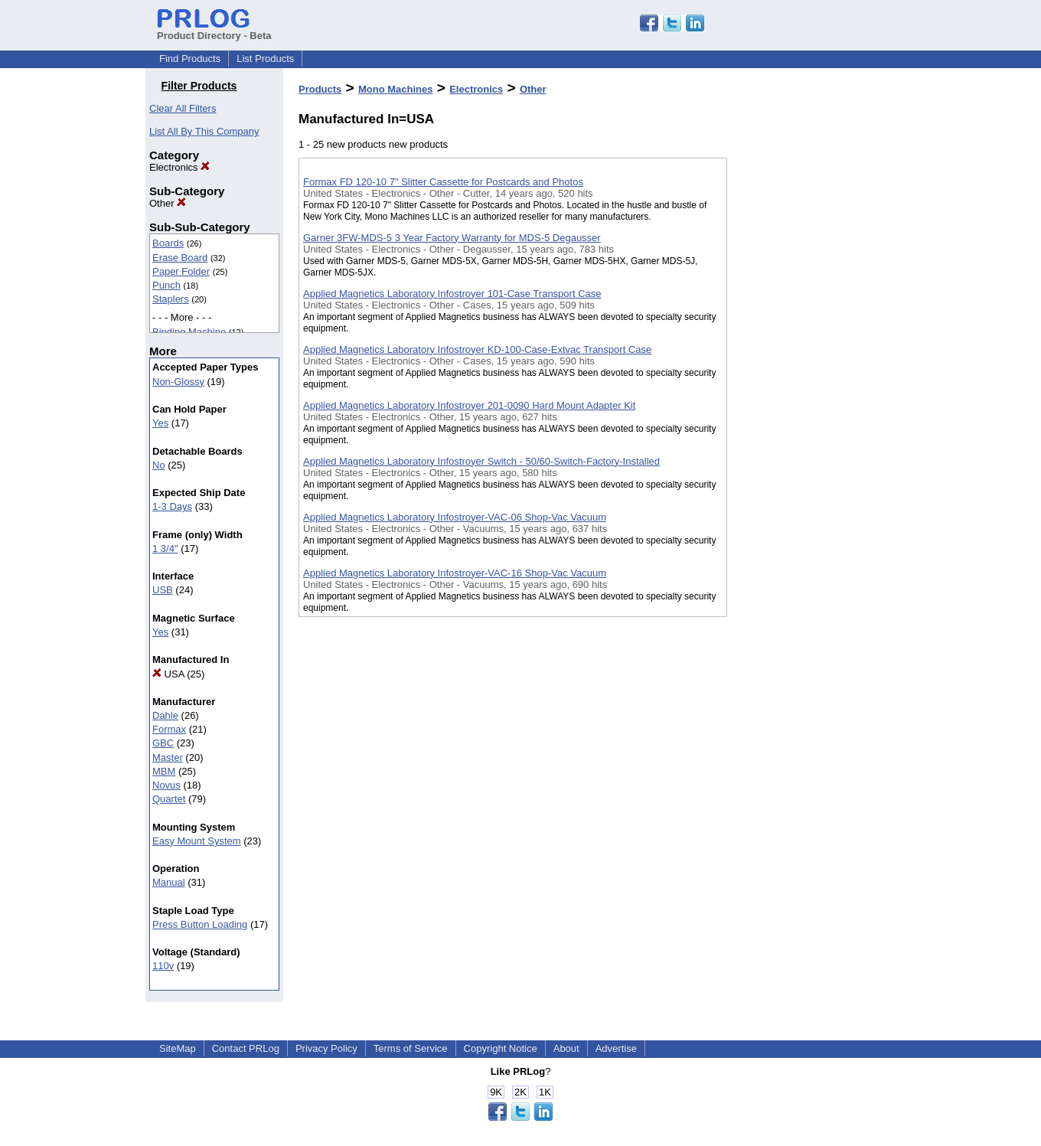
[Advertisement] (803, 397)
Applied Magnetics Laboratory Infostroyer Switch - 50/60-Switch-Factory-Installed (481, 461)
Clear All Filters (182, 108)
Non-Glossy (178, 381)
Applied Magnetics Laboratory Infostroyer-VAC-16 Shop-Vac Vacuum (454, 573)
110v (163, 965)
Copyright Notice (500, 1048)
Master (167, 757)
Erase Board (179, 257)
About (566, 1048)
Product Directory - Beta (214, 29)
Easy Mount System (196, 841)
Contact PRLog (245, 1048)
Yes (160, 423)
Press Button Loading (199, 924)
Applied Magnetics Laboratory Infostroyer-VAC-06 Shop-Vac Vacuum (454, 517)
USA (168, 674)
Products (320, 89)
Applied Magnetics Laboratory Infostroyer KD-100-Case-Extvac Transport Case (477, 349)
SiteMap (177, 1048)
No (158, 465)
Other (167, 203)
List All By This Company (204, 131)
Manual (168, 882)
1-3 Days (172, 506)
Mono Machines (395, 89)
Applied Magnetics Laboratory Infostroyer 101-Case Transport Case (452, 293)
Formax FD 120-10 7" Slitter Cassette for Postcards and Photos (443, 182)
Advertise (616, 1048)
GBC (163, 743)
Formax (169, 729)
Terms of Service (411, 1048)
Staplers (170, 299)
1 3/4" (165, 548)
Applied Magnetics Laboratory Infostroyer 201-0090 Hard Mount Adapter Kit (469, 405)
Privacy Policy (326, 1048)
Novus (166, 785)
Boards (168, 243)
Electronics (179, 167)
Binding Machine (189, 332)
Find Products (189, 58)
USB (162, 590)
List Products (265, 58)
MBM (163, 771)
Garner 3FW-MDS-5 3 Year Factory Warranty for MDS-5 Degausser (452, 237)
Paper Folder (181, 271)
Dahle (165, 715)
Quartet (168, 799)
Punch (166, 285)
